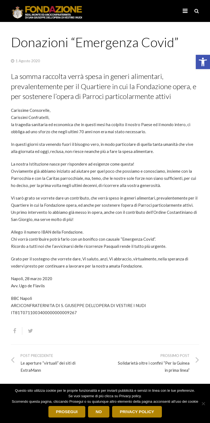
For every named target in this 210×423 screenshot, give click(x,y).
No (99, 411)
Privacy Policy (137, 411)
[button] (203, 62)
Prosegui (67, 411)
